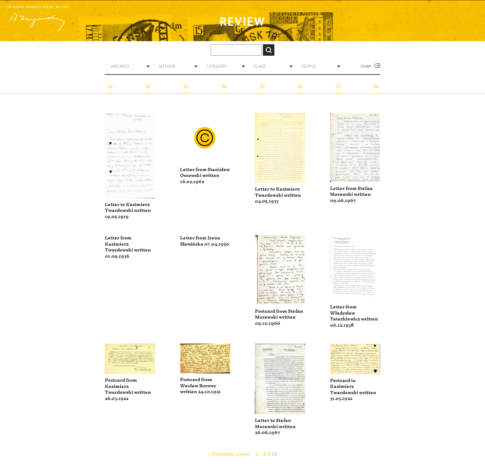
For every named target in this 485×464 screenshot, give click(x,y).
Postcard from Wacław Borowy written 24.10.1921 (200, 385)
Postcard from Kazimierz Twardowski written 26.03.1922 (128, 389)
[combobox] (128, 66)
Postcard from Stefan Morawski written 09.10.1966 (279, 317)
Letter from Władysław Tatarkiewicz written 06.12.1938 (354, 316)
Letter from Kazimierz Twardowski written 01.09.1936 (128, 247)
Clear (366, 66)
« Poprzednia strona (228, 454)
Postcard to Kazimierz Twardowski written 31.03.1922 (353, 389)
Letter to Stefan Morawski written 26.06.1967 (275, 426)
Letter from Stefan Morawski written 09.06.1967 (351, 194)
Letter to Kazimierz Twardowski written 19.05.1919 (128, 210)
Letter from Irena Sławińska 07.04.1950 (204, 241)
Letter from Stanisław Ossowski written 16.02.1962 (205, 175)
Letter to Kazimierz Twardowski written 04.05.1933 (278, 195)
